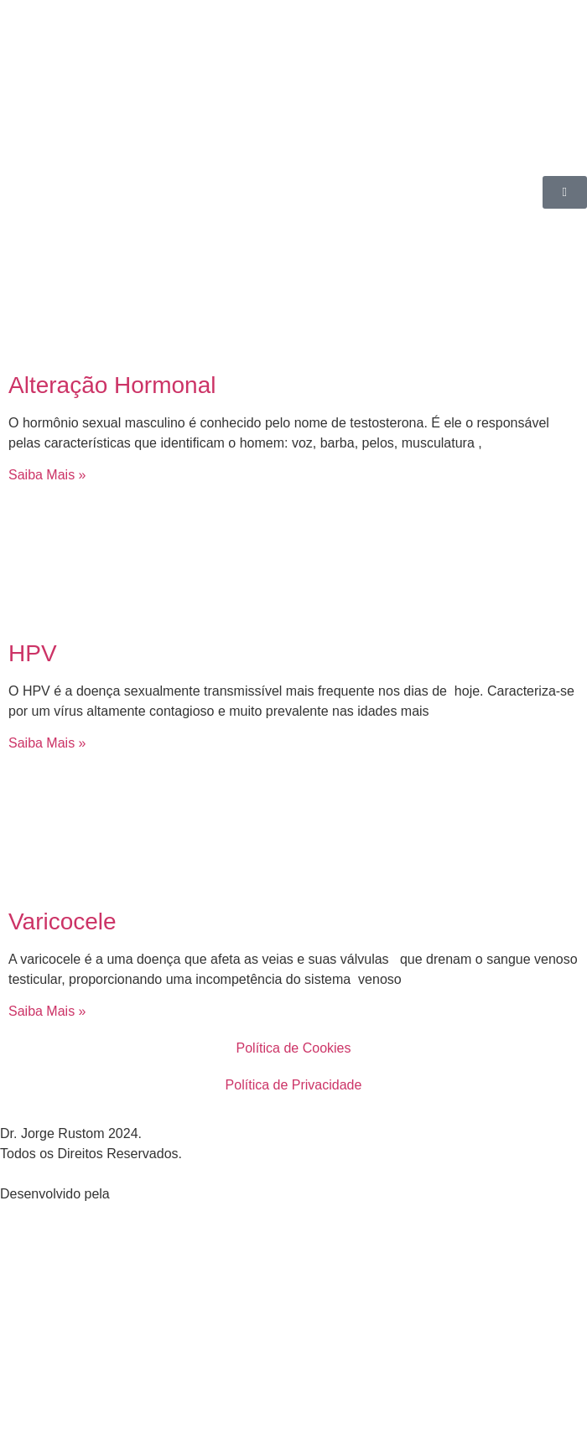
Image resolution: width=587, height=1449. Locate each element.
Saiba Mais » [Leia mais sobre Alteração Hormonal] (47, 475)
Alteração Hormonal (112, 385)
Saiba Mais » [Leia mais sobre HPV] (47, 743)
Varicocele (62, 921)
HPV (32, 653)
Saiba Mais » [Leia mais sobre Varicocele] (47, 1011)
